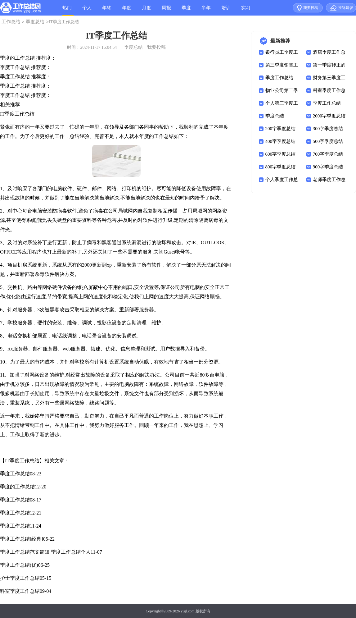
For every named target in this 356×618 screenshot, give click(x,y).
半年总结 (206, 10)
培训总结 (226, 10)
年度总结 (126, 10)
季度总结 (186, 10)
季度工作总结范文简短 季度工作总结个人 (45, 552)
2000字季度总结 (329, 115)
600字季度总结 (280, 154)
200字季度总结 (280, 128)
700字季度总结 (328, 154)
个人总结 (87, 10)
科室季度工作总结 (20, 591)
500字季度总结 (328, 141)
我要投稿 (310, 8)
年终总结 (106, 10)
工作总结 (11, 21)
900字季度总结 (328, 166)
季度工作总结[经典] (21, 539)
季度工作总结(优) (19, 565)
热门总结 (67, 10)
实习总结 (245, 10)
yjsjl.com (187, 611)
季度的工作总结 (17, 486)
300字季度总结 (328, 128)
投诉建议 (345, 8)
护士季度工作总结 (20, 578)
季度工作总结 (15, 473)
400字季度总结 (280, 141)
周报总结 (166, 10)
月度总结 (146, 10)
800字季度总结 (280, 166)
